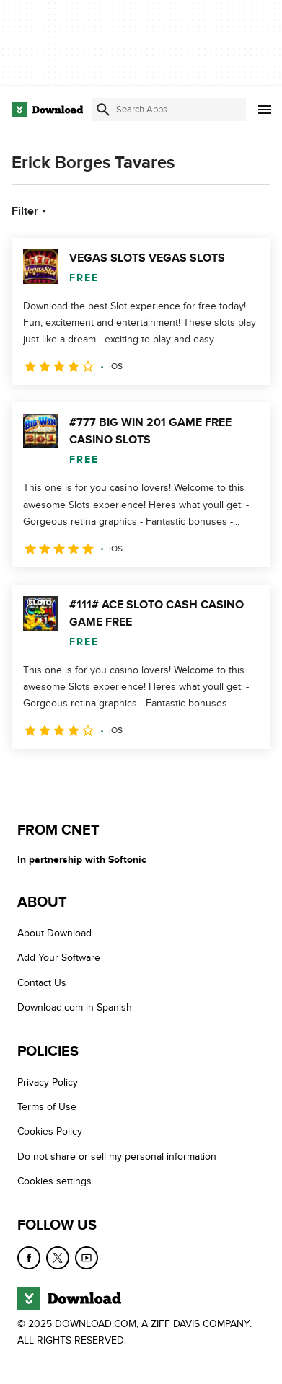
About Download (54, 933)
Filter (31, 211)
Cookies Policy (49, 1132)
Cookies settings (54, 1181)
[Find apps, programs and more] (169, 109)
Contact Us (41, 983)
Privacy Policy (47, 1082)
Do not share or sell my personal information (116, 1156)
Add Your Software (58, 958)
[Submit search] (103, 109)
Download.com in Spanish (74, 1007)
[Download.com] (47, 109)
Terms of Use (46, 1107)
